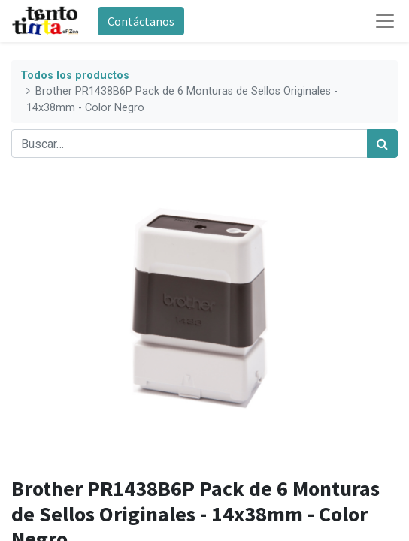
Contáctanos (141, 21)
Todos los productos (74, 75)
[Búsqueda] (382, 143)
